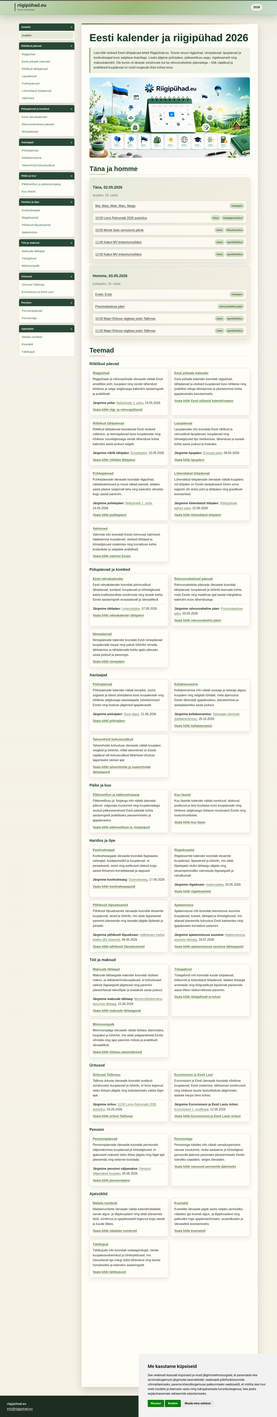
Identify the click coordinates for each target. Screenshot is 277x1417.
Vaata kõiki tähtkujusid (109, 1272)
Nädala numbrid (32, 337)
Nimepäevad (30, 131)
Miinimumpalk (30, 265)
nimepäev (236, 205)
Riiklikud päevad (31, 45)
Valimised (28, 98)
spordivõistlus (234, 242)
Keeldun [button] (173, 1403)
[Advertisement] (169, 1331)
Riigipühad (28, 54)
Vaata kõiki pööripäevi (109, 720)
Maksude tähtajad (33, 251)
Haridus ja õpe (30, 202)
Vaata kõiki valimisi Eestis (112, 556)
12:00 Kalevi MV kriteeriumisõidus (118, 254)
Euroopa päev (212, 453)
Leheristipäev (131, 608)
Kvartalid (27, 344)
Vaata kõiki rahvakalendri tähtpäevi (118, 615)
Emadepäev (139, 453)
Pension (26, 302)
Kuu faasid (28, 191)
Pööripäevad (30, 150)
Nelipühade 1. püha (130, 403)
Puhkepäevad (30, 83)
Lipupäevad (29, 76)
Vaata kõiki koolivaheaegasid (114, 886)
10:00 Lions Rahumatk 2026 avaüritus (121, 218)
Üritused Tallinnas (33, 284)
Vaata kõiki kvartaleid (189, 1230)
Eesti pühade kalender (36, 61)
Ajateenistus (30, 232)
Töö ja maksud (30, 242)
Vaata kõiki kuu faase (189, 822)
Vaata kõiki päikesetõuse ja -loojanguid (121, 827)
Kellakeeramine (32, 157)
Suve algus (131, 714)
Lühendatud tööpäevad (36, 90)
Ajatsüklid (27, 328)
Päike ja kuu (28, 175)
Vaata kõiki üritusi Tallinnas (113, 1116)
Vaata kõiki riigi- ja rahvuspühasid (117, 409)
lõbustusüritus (234, 230)
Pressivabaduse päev (110, 306)
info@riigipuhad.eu (20, 1408)
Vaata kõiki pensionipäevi (111, 1180)
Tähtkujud (28, 351)
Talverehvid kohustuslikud (38, 165)
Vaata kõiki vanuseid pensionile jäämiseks (205, 1166)
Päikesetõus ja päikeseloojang (41, 184)
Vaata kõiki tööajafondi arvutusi (197, 996)
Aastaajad (27, 142)
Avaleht (26, 27)
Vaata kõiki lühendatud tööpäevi (197, 515)
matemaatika (215, 884)
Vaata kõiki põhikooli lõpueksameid (118, 946)
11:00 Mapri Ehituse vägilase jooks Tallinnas (125, 330)
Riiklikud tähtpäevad (35, 68)
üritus (216, 218)
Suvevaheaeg (138, 879)
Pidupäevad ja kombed (35, 108)
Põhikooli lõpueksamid (36, 225)
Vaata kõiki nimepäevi (108, 661)
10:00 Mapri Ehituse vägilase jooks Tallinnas (125, 318)
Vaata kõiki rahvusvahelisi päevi (197, 620)
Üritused (26, 276)
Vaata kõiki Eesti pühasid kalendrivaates (203, 400)
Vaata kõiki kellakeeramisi (193, 725)
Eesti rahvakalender (34, 117)
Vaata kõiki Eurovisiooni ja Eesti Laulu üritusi (207, 1116)
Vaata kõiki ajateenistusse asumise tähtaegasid (208, 946)
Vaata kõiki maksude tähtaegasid (117, 1010)
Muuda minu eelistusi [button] (198, 1403)
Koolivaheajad (31, 210)
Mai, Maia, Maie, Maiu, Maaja (115, 205)
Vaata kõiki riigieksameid (192, 891)
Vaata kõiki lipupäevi (189, 459)
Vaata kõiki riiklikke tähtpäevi (114, 459)
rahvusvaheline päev (230, 306)
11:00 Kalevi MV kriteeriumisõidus (118, 242)
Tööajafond (29, 258)
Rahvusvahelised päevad (38, 124)
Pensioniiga (29, 318)
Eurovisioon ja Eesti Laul (37, 291)
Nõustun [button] (156, 1403)
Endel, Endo (103, 294)
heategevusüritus (232, 218)
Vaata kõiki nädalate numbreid (115, 1230)
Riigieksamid (30, 217)
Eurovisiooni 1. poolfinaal (191, 1109)
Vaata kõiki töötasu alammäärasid (117, 1052)
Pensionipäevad (32, 310)
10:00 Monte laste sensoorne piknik (119, 230)
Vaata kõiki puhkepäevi (109, 515)
